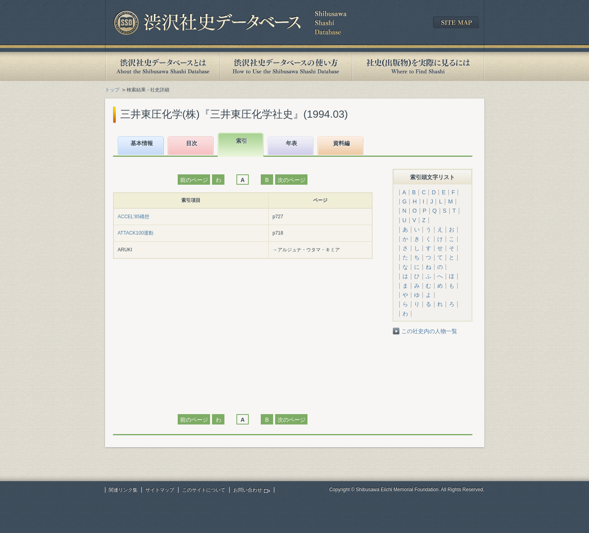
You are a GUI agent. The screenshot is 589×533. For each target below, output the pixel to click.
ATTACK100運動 (136, 233)
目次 (191, 143)
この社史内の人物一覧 (429, 331)
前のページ (194, 180)
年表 (291, 143)
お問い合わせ (247, 490)
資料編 (341, 143)
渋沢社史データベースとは (162, 66)
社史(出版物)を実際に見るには (418, 66)
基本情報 (142, 143)
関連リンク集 (123, 490)
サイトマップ (159, 490)
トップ (112, 90)
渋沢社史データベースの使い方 (286, 66)
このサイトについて (203, 490)
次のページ (291, 180)
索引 (241, 141)
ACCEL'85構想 (134, 216)
